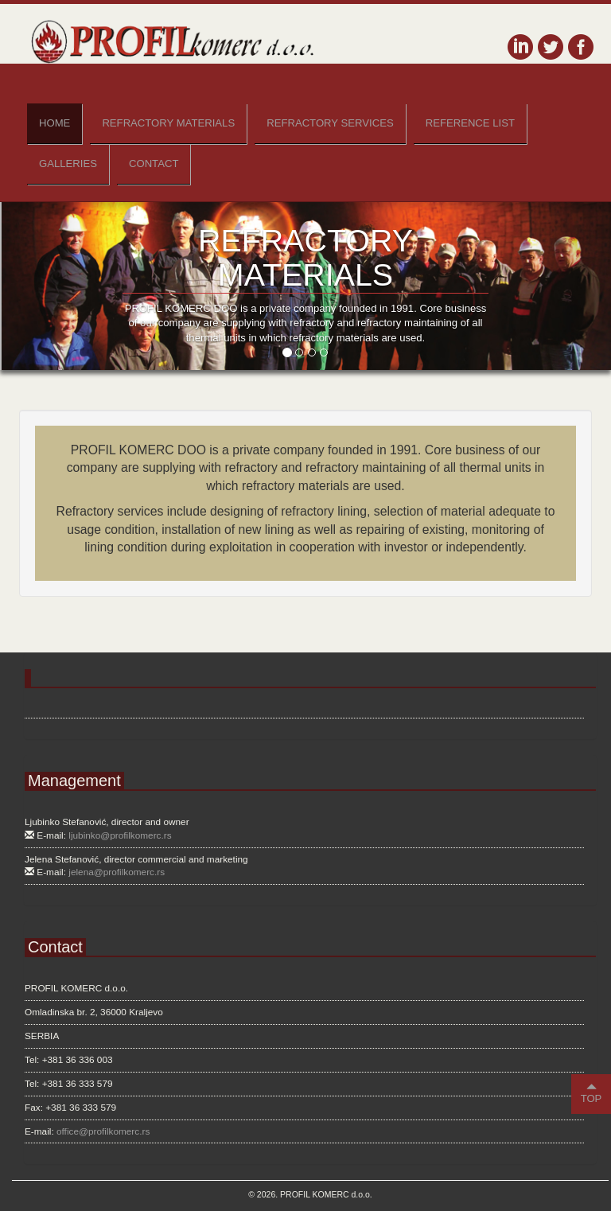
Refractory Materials (168, 123)
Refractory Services (330, 123)
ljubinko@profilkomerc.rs (119, 835)
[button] (45, 286)
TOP (591, 1092)
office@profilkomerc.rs (103, 1131)
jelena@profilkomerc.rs (116, 872)
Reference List (470, 123)
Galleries (68, 163)
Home (54, 123)
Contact (153, 163)
